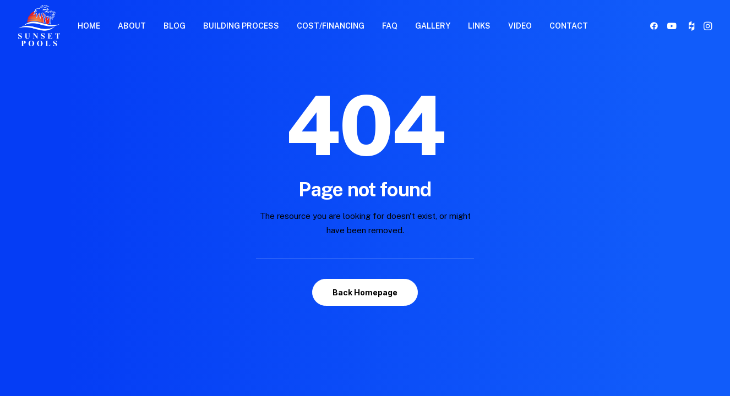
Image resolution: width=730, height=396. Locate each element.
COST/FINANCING (330, 25)
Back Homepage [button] (365, 292)
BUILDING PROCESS (241, 25)
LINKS (479, 25)
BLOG (175, 25)
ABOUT (132, 25)
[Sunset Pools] (39, 25)
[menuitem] (89, 25)
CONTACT (568, 25)
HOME (89, 25)
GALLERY (432, 25)
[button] (656, 25)
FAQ (389, 25)
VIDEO (520, 25)
